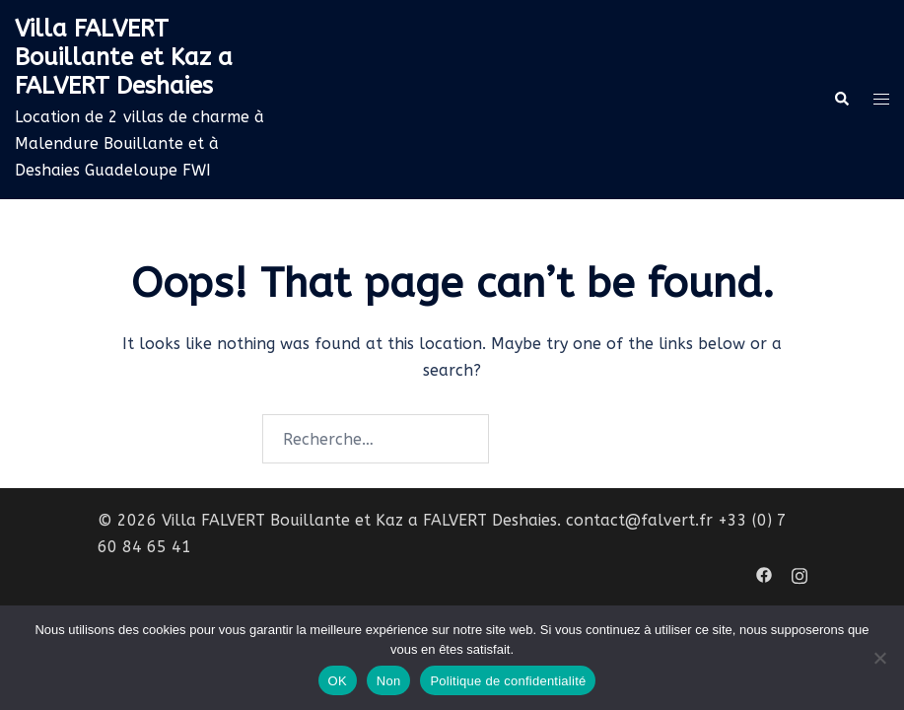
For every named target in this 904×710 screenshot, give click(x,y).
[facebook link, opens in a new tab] (764, 573)
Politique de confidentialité (508, 681)
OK (337, 681)
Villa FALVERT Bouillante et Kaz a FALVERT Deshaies (124, 57)
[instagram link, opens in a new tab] (799, 573)
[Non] (879, 658)
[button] (841, 99)
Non (389, 681)
